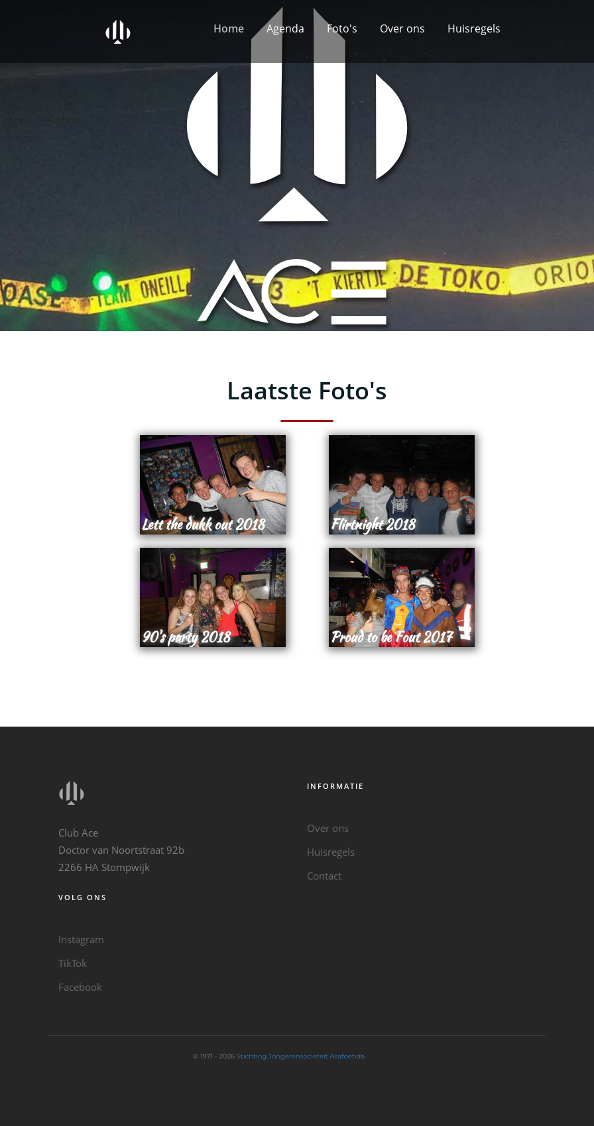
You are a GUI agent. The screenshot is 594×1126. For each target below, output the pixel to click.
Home (228, 28)
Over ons (402, 28)
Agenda (285, 28)
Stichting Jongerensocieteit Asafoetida (301, 1056)
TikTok (72, 963)
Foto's (342, 28)
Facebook (80, 987)
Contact (324, 875)
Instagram (81, 939)
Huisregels (474, 28)
